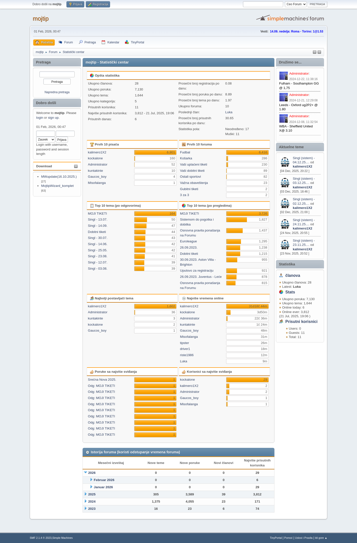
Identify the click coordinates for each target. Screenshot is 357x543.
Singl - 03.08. (98, 268)
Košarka (186, 158)
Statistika (287, 264)
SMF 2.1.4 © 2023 (41, 537)
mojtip (41, 18)
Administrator (299, 73)
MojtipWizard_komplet (57, 186)
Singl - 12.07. (98, 262)
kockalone (95, 158)
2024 (92, 501)
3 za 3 (184, 195)
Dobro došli (46, 103)
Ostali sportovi (190, 176)
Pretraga (43, 62)
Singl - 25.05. (98, 250)
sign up (53, 117)
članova (292, 275)
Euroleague (188, 241)
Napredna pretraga (57, 92)
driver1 (185, 349)
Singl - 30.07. (98, 238)
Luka (229, 112)
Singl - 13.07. (98, 219)
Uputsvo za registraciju (196, 270)
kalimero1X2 (302, 166)
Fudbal (185, 152)
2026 (92, 473)
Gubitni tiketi (189, 189)
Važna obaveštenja (194, 183)
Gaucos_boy (97, 176)
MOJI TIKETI (97, 213)
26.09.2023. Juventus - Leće (201, 277)
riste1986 (187, 355)
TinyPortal (276, 537)
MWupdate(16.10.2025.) (59, 176)
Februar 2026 (104, 480)
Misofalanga (97, 183)
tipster (184, 343)
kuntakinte (95, 170)
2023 (92, 509)
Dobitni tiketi (97, 232)
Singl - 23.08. (98, 256)
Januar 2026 (103, 487)
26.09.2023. (188, 247)
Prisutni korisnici (301, 321)
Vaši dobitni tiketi (192, 170)
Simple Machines (62, 537)
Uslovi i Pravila (304, 537)
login (39, 117)
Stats (290, 292)
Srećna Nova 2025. (102, 379)
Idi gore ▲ (321, 537)
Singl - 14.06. (98, 244)
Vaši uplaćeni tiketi (193, 164)
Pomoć (288, 537)
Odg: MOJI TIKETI (101, 386)
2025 (92, 494)
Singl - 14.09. (98, 226)
